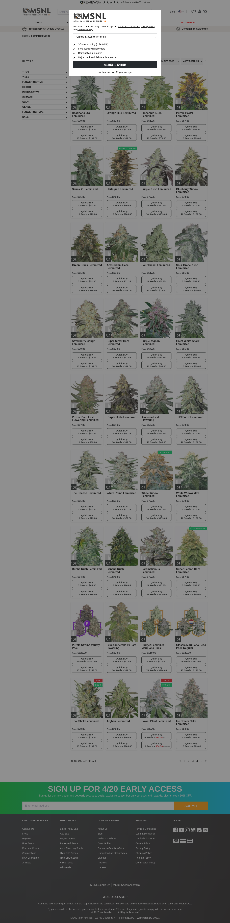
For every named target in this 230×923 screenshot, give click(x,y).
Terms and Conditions (129, 26)
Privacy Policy (148, 26)
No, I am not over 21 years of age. (115, 72)
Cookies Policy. (85, 29)
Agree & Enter (115, 64)
